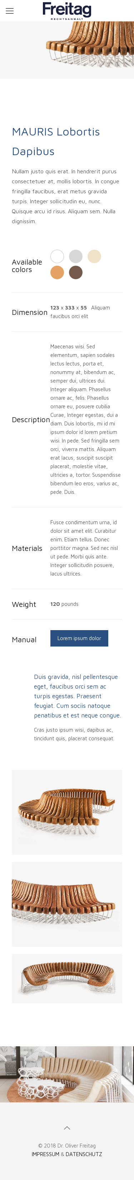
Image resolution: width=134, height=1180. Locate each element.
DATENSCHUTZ (84, 1154)
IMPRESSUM (45, 1154)
